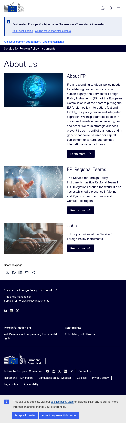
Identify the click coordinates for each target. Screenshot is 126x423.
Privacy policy (100, 377)
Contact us (84, 371)
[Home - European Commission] (14, 7)
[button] (7, 272)
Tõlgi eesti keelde (22, 31)
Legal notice (11, 384)
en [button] (103, 8)
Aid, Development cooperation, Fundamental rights (34, 41)
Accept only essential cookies (59, 415)
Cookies (82, 377)
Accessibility (31, 384)
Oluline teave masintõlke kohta (53, 31)
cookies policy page (62, 401)
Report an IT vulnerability (18, 377)
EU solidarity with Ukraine (80, 334)
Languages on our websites (55, 377)
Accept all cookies (24, 415)
